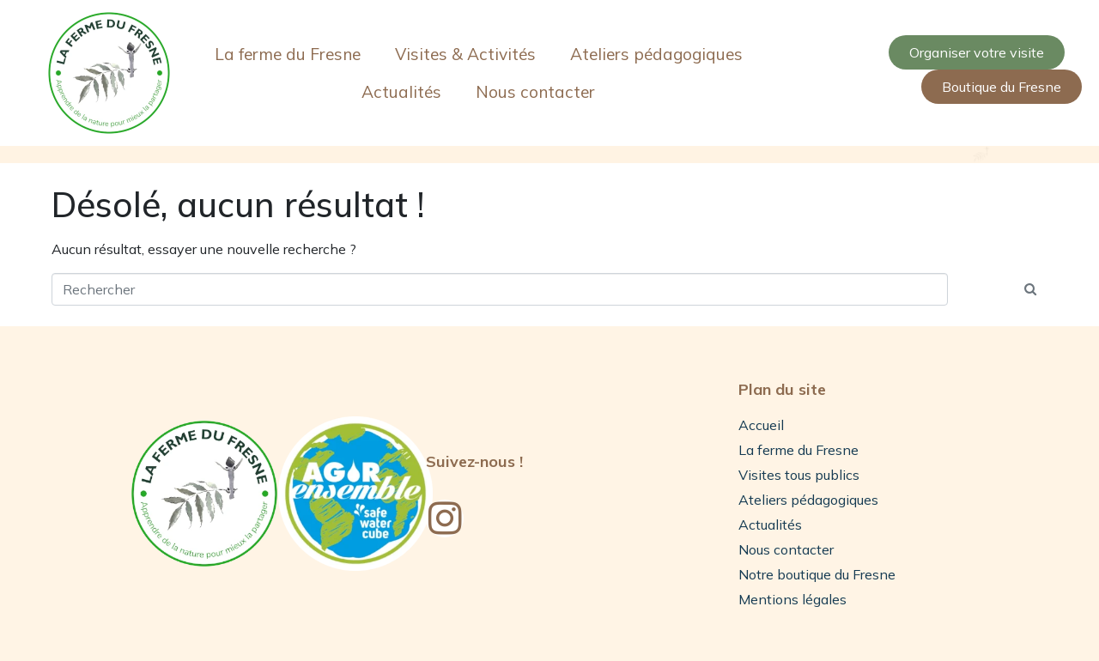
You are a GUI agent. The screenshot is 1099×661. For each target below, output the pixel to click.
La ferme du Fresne (288, 54)
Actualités (401, 92)
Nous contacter (535, 92)
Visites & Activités (465, 54)
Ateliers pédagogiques (656, 54)
